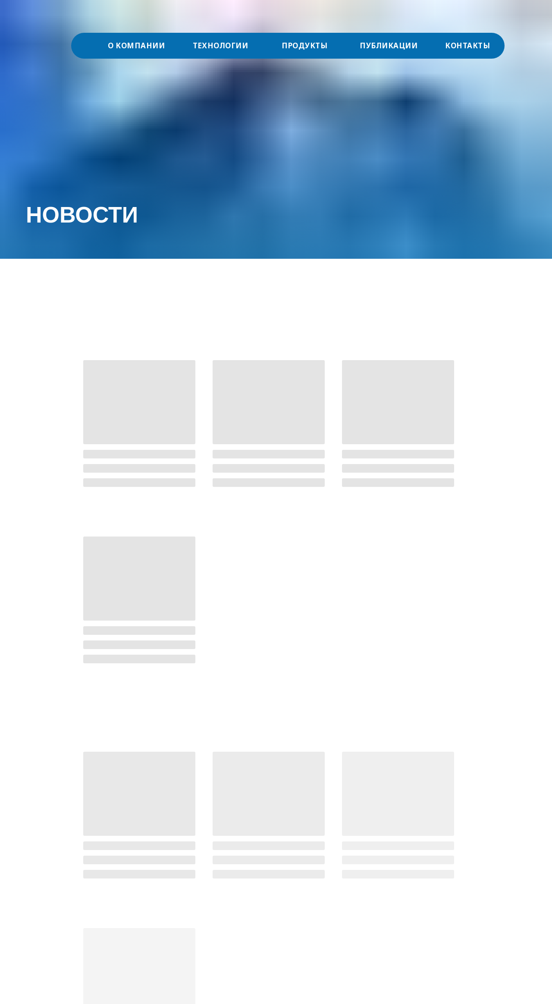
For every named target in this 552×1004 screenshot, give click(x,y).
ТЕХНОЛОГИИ (220, 45)
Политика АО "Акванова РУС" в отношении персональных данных (89, 925)
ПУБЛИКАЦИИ (388, 45)
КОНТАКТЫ (467, 45)
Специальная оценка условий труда (79, 908)
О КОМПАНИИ (136, 45)
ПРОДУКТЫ (304, 45)
